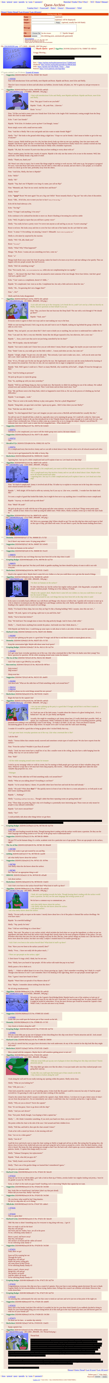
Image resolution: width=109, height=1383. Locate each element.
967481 (39, 846)
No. (81, 50)
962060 (37, 578)
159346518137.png (16, 995)
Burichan (67, 2)
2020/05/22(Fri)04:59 (19, 846)
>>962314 (11, 690)
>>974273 (11, 1319)
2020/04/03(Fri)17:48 (17, 546)
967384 (37, 702)
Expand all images (32, 74)
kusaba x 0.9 (36, 1381)
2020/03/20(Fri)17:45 (17, 76)
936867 (85, 50)
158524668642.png (16, 93)
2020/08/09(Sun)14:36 (18, 1197)
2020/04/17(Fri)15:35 (18, 666)
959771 (37, 436)
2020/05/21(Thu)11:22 (20, 827)
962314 (38, 666)
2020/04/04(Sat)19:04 (17, 572)
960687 (36, 546)
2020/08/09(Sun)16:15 (19, 1220)
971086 (40, 1041)
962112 (42, 648)
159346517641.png (16, 892)
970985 (38, 1015)
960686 (35, 539)
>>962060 (11, 637)
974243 (37, 1197)
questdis (22, 2)
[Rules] (53, 8)
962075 (36, 642)
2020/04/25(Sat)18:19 (17, 695)
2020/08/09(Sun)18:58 (18, 1247)
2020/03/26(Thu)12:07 (18, 427)
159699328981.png (16, 1058)
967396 (37, 838)
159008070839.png (16, 704)
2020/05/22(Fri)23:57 (16, 855)
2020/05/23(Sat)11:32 (17, 876)
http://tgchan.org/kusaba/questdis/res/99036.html (58, 66)
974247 (37, 1205)
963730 (37, 695)
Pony (85, 2)
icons (30, 2)
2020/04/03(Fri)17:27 (17, 539)
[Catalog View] (32, 8)
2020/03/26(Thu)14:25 (18, 436)
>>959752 (11, 440)
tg (26, 2)
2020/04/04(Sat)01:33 (20, 561)
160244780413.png (16, 1333)
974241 (40, 1173)
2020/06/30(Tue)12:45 (19, 1041)
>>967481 (11, 872)
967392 (42, 827)
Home (98, 2)
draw (3, 2)
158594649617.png (16, 466)
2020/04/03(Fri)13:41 (17, 464)
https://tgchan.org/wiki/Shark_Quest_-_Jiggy (54, 68)
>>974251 (11, 1251)
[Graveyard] (44, 8)
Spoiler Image (68, 34)
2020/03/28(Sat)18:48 (17, 457)
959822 (39, 445)
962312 (39, 659)
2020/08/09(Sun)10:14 (17, 1056)
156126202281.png (11, 48)
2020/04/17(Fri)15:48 (17, 679)
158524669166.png (16, 302)
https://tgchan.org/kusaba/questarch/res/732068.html (57, 64)
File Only (103, 1376)
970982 (37, 993)
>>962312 (11, 688)
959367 (36, 76)
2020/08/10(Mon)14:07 (18, 1303)
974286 (38, 1316)
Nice (80, 2)
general (9, 2)
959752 (37, 427)
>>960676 (11, 556)
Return (3, 12)
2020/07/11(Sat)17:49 (17, 1050)
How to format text (29, 40)
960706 (41, 561)
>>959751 (11, 431)
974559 (37, 1324)
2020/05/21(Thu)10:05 (17, 702)
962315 (36, 679)
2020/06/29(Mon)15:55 (18, 1015)
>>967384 (11, 831)
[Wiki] (79, 8)
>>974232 (11, 1177)
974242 (37, 1188)
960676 (36, 517)
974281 (38, 1303)
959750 (37, 91)
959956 (37, 457)
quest (15, 2)
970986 (37, 1024)
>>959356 (11, 80)
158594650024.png (16, 519)
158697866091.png (16, 580)
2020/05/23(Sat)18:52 (17, 883)
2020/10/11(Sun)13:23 (17, 1331)
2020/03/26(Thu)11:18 (17, 91)
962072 (41, 633)
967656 (37, 883)
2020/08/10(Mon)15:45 (18, 1316)
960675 (36, 464)
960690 (36, 552)
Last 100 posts (35, 12)
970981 (37, 890)
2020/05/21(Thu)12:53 (18, 838)
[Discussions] (70, 8)
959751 (37, 300)
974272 (42, 1282)
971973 (37, 1050)
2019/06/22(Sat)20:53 (56, 50)
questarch (38, 2)
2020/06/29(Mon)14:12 (18, 890)
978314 (36, 1331)
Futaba (74, 2)
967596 (34, 855)
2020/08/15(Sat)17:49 (17, 1324)
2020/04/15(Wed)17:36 (20, 648)
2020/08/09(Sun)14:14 (19, 1173)
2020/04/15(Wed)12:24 (18, 578)
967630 (35, 876)
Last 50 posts (24, 12)
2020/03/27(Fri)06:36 (18, 445)
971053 (42, 1030)
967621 (37, 862)
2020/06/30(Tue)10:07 (20, 1030)
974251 (40, 1220)
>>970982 (11, 1019)
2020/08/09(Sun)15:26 (17, 1205)
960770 (37, 572)
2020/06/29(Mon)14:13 (18, 993)
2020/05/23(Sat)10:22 (17, 862)
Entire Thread (13, 12)
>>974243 (11, 1215)
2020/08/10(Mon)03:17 (20, 1294)
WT (92, 2)
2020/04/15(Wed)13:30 (17, 642)
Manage (105, 2)
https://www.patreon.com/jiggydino (52, 70)
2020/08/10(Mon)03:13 (20, 1282)
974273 (42, 1294)
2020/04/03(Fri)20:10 (17, 552)
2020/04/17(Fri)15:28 (19, 659)
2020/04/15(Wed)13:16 (19, 633)
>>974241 (11, 1209)
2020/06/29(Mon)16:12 (17, 1024)
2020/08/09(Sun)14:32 (18, 1188)
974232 (37, 1056)
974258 (37, 1247)
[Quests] (61, 8)
